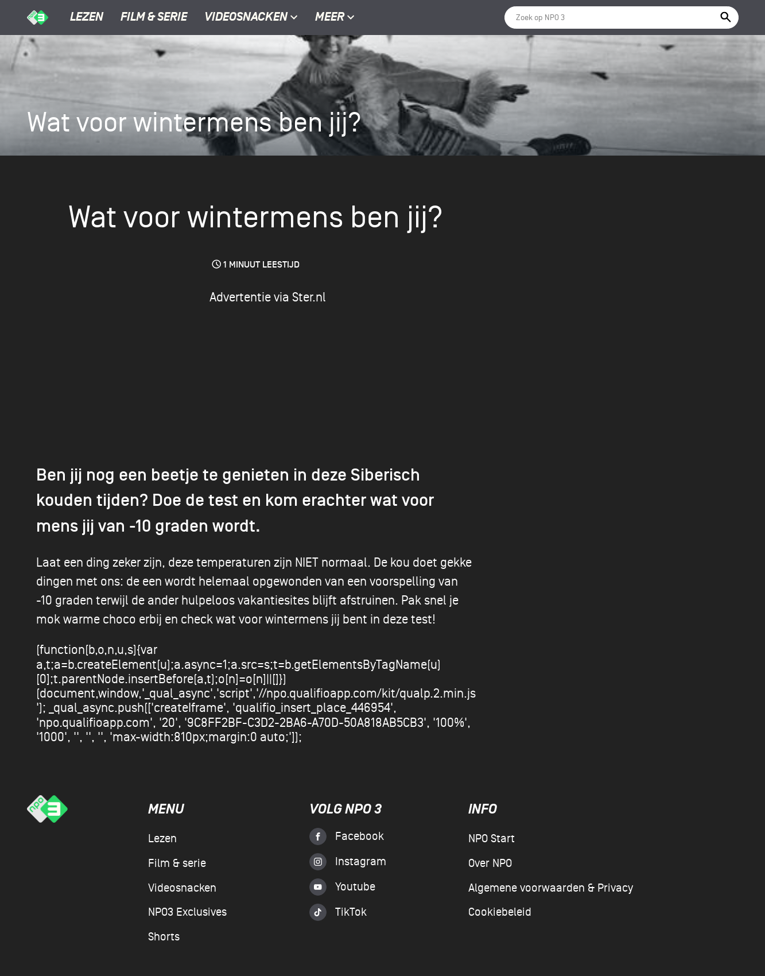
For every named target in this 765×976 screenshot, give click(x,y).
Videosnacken (246, 18)
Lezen (86, 18)
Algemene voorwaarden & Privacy (550, 888)
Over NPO (490, 863)
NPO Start (491, 838)
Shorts (164, 937)
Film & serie (154, 18)
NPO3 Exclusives (187, 912)
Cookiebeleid (499, 912)
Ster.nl (309, 297)
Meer (335, 18)
